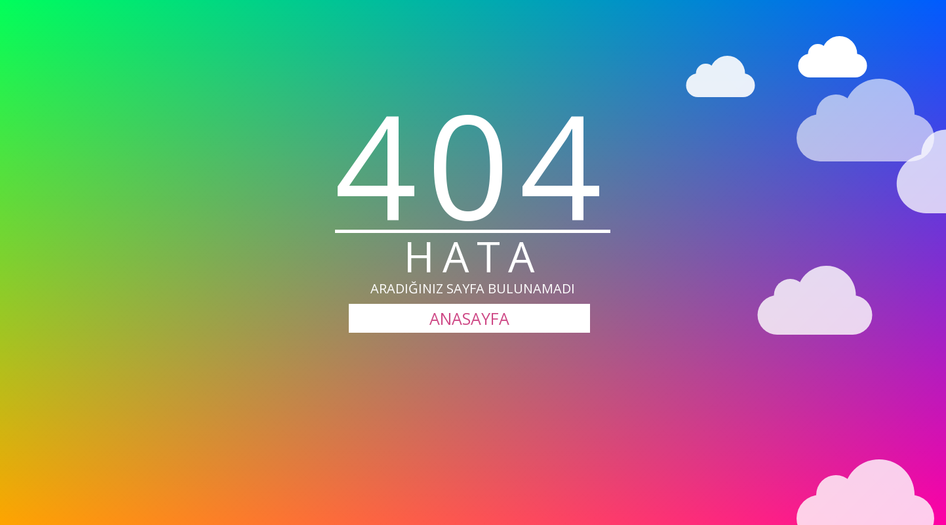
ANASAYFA (469, 318)
